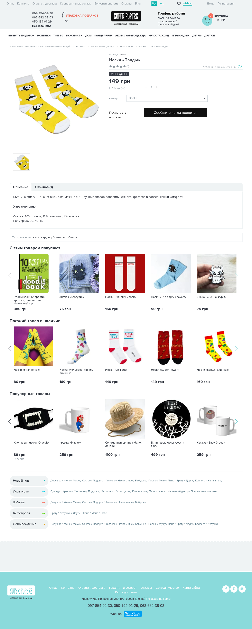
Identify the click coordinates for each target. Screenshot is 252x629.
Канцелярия (139, 491)
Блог (138, 3)
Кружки (67, 491)
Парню (152, 480)
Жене (67, 480)
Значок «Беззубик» (71, 297)
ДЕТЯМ (197, 35)
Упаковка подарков (82, 15)
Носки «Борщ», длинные (213, 370)
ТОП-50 (58, 35)
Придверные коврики (204, 491)
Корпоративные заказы (75, 3)
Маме (76, 480)
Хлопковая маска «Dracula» (31, 442)
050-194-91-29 (126, 605)
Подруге (98, 480)
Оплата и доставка (44, 3)
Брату (180, 480)
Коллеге (110, 480)
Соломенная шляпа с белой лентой (123, 444)
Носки (142, 46)
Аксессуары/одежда (102, 46)
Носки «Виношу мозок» (120, 297)
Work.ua (116, 613)
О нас (10, 3)
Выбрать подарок (21, 35)
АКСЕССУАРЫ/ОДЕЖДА (130, 35)
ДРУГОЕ (209, 35)
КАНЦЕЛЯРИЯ (103, 35)
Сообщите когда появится (175, 112)
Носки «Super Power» (165, 370)
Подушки (93, 491)
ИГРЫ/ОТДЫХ (180, 35)
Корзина (221, 16)
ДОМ (88, 35)
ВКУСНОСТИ (74, 35)
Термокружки (157, 491)
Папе (171, 480)
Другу (189, 480)
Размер (113, 98)
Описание (20, 187)
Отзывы (126, 3)
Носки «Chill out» (116, 370)
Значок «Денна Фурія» (211, 297)
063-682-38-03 (152, 605)
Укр (162, 3)
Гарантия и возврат (123, 587)
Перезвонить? (41, 25)
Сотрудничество (167, 587)
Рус (154, 3)
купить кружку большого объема (55, 237)
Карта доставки (126, 592)
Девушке (55, 480)
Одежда (55, 491)
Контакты (23, 3)
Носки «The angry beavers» (168, 297)
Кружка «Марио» (70, 442)
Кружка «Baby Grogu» (211, 442)
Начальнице (125, 480)
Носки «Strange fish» (27, 370)
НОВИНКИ (43, 35)
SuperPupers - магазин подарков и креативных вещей (40, 46)
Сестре (86, 480)
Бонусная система (106, 3)
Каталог (80, 46)
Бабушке (140, 480)
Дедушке (213, 524)
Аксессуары (126, 46)
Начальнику (215, 480)
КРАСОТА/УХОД (159, 35)
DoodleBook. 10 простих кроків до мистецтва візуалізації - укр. (29, 300)
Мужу (162, 480)
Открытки (80, 491)
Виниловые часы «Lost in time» (167, 444)
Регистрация (226, 3)
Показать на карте (158, 598)
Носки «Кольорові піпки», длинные (76, 371)
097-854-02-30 (100, 605)
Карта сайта (191, 587)
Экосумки (107, 491)
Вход (210, 3)
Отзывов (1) (44, 187)
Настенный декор (178, 491)
